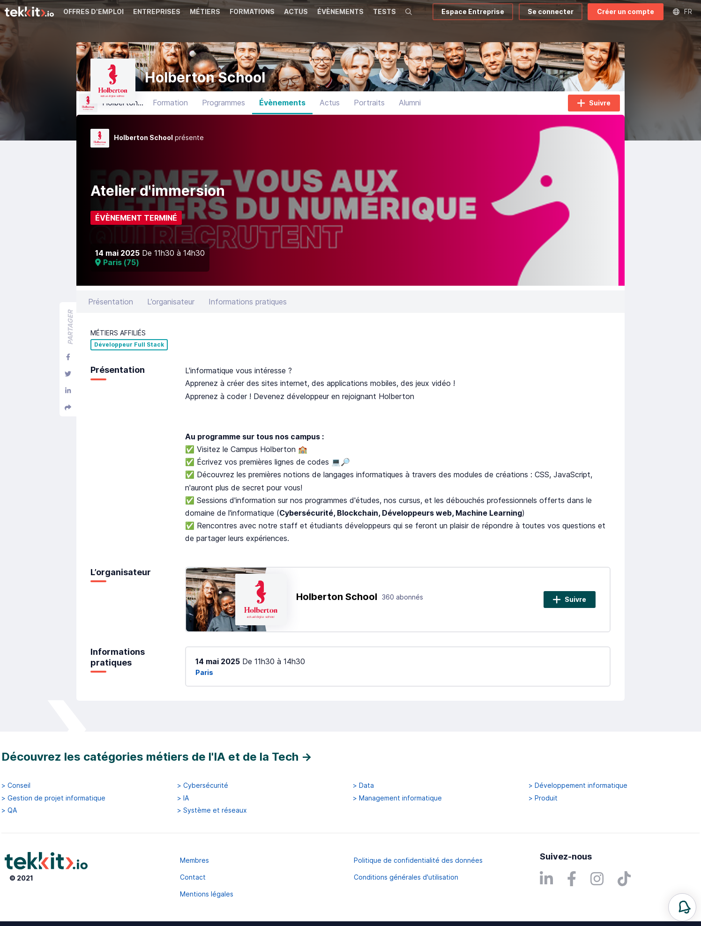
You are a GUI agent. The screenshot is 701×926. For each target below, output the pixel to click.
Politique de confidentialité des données (418, 860)
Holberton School (336, 604)
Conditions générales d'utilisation (406, 877)
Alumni (410, 110)
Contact (193, 877)
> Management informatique (397, 798)
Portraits (369, 110)
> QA (9, 810)
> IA (183, 798)
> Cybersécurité (202, 785)
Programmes (223, 110)
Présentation (110, 308)
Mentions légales (206, 894)
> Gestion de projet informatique (53, 798)
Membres (194, 860)
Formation (170, 110)
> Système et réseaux (212, 810)
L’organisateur (170, 308)
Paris (204, 679)
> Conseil (15, 785)
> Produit (543, 798)
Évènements (282, 110)
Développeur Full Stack (129, 352)
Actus (330, 110)
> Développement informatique (578, 785)
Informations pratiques (248, 308)
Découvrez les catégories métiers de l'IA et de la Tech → (156, 756)
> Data (363, 785)
